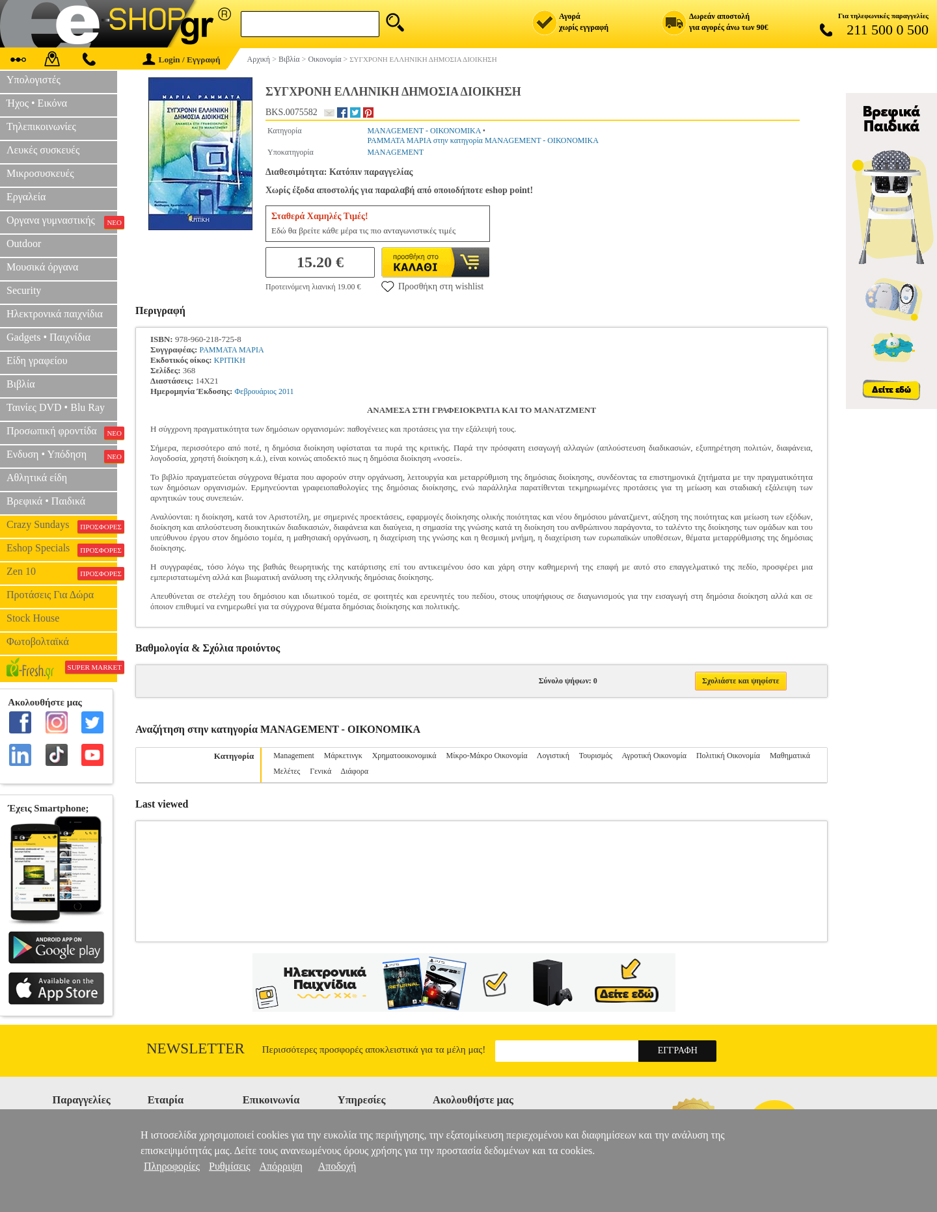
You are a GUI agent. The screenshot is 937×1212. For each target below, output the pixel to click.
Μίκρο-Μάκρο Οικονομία (487, 755)
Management (293, 755)
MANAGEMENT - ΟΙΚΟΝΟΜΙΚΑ (423, 130)
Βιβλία (21, 383)
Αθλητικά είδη (37, 477)
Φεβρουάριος (256, 391)
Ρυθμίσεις (229, 1166)
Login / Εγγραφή (182, 59)
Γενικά (320, 771)
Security (24, 290)
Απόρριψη (280, 1166)
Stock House (33, 618)
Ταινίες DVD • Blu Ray (56, 407)
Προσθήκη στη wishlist (432, 286)
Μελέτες (286, 771)
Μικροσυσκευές (40, 173)
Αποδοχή (337, 1166)
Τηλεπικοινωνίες (41, 126)
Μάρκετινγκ (343, 755)
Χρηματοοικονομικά (404, 755)
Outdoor (24, 243)
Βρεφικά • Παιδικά (46, 501)
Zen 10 (62, 573)
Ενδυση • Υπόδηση (62, 456)
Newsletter (195, 1048)
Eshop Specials (62, 549)
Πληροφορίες (172, 1166)
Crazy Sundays (62, 526)
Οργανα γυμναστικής (62, 222)
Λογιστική (553, 755)
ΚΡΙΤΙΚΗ (229, 360)
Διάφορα (354, 771)
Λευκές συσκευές (43, 149)
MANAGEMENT (395, 152)
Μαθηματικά (790, 755)
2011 (286, 391)
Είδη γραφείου (37, 360)
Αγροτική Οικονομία (653, 755)
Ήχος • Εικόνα (37, 103)
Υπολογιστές (34, 79)
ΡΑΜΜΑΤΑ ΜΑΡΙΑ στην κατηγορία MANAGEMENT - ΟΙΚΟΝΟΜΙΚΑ (482, 140)
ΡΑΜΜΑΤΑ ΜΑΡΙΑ (232, 349)
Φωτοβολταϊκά (38, 641)
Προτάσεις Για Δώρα (50, 594)
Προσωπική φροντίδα (62, 432)
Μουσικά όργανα (42, 266)
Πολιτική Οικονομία (728, 755)
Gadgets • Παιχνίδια (48, 337)
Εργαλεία (26, 196)
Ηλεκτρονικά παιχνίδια (55, 313)
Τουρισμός (595, 755)
